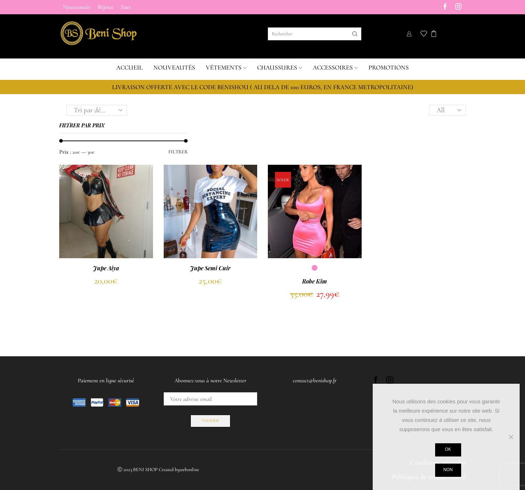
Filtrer (178, 152)
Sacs (126, 7)
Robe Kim (314, 281)
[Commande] (96, 110)
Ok (448, 449)
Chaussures (279, 67)
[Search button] (355, 34)
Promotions (388, 67)
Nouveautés (77, 7)
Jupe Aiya (106, 268)
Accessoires (335, 67)
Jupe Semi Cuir (210, 268)
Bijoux (105, 7)
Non (448, 469)
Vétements (226, 67)
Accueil (129, 67)
